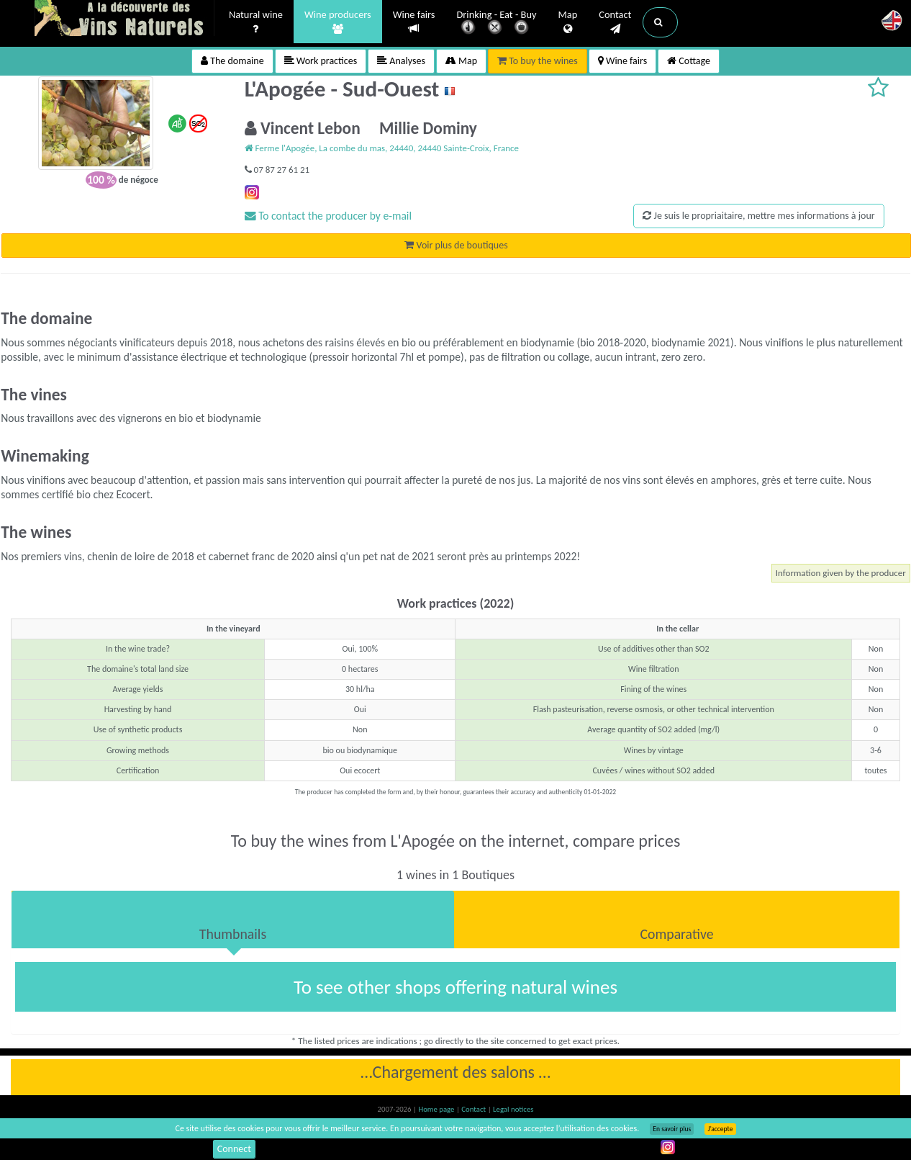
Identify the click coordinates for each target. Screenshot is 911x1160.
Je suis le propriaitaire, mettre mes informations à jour (758, 216)
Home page (437, 1109)
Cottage (688, 61)
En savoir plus (672, 1129)
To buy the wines (537, 61)
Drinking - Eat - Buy (497, 23)
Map (568, 22)
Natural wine (256, 22)
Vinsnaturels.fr (124, 19)
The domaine (232, 61)
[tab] (233, 919)
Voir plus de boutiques (455, 245)
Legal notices (513, 1109)
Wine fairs (414, 22)
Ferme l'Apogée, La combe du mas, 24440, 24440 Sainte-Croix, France (382, 148)
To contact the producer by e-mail (328, 215)
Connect (234, 1149)
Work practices (321, 61)
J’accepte (720, 1129)
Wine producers (337, 22)
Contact (615, 22)
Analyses (401, 61)
